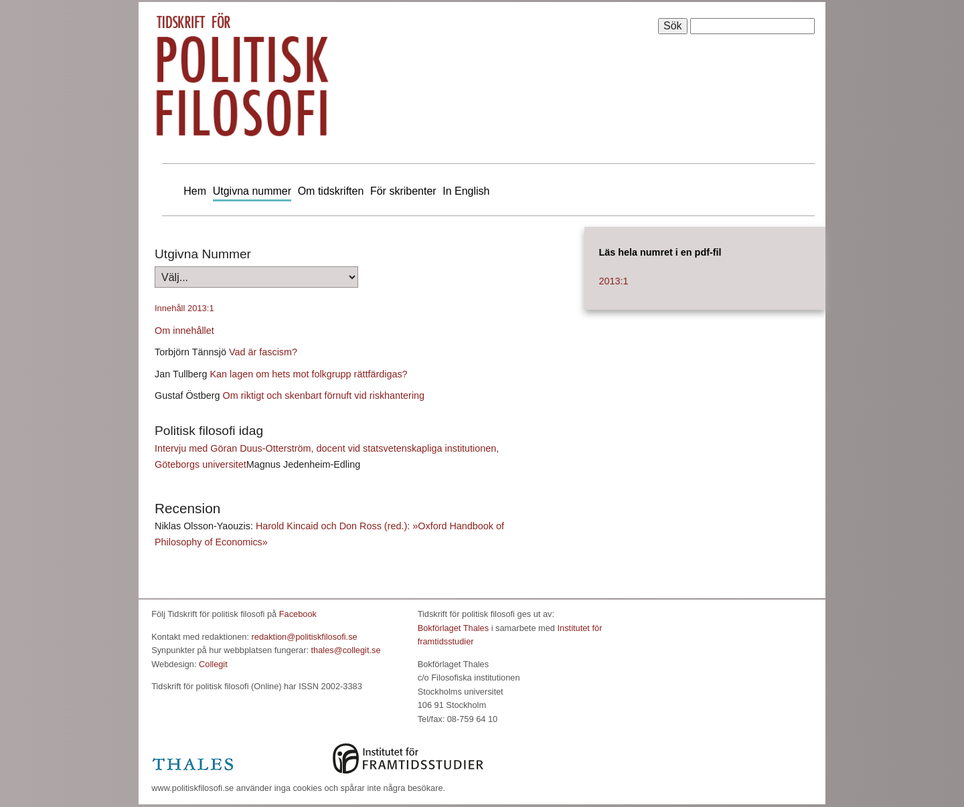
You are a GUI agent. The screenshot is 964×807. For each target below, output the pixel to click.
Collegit (213, 664)
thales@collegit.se (346, 650)
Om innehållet (184, 330)
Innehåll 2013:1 (184, 308)
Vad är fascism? (263, 352)
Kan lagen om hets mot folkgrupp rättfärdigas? (308, 374)
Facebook (298, 614)
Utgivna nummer (252, 191)
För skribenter (403, 191)
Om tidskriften (331, 191)
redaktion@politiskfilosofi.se (304, 637)
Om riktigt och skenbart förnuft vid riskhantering (324, 395)
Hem (194, 191)
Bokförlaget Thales (453, 628)
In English (466, 191)
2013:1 (613, 281)
